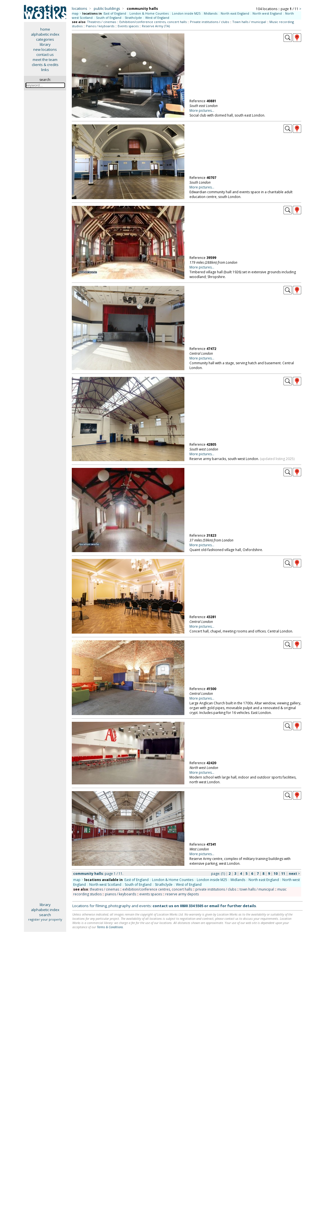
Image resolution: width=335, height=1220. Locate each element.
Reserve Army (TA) (156, 26)
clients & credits (45, 64)
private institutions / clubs (215, 889)
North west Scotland (105, 884)
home (45, 29)
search (45, 914)
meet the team (45, 59)
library (45, 44)
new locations (45, 49)
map (75, 13)
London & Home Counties (149, 13)
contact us (45, 54)
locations (79, 8)
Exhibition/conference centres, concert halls (153, 22)
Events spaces (128, 26)
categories (45, 39)
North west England (267, 13)
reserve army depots (182, 894)
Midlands (210, 13)
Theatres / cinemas (101, 22)
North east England (235, 13)
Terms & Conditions (110, 927)
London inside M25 (186, 13)
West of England (157, 17)
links (45, 69)
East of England (115, 13)
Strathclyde (133, 17)
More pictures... (201, 110)
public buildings (107, 8)
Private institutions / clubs (209, 22)
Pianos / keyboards (100, 26)
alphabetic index (45, 34)
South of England (108, 17)
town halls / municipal (257, 889)
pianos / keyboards (120, 894)
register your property (45, 919)
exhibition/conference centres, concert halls (157, 889)
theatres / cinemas (104, 889)
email (214, 905)
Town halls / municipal (249, 22)
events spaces (150, 894)
